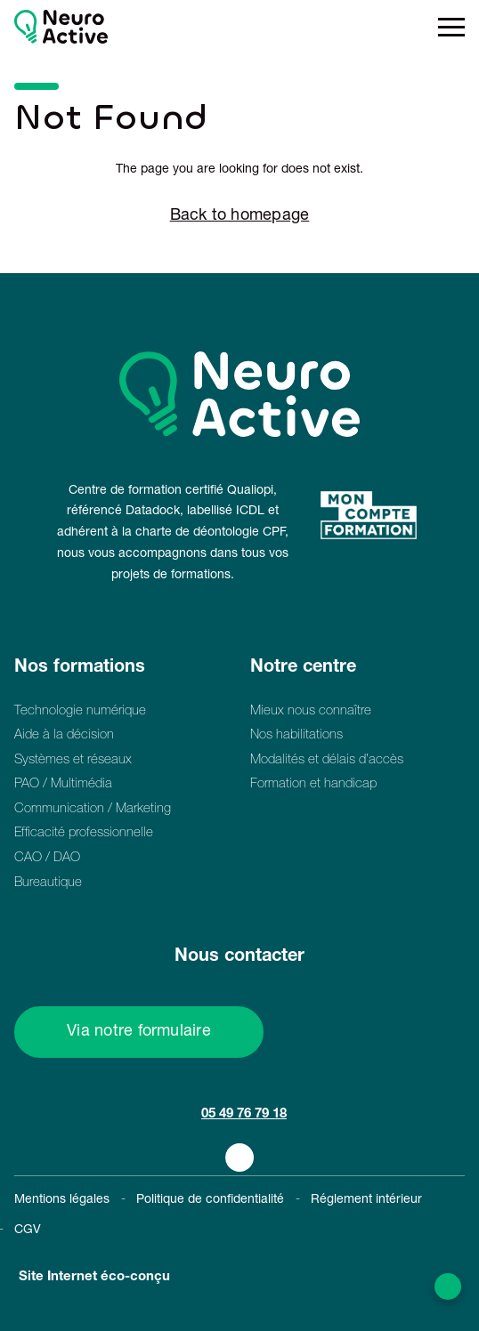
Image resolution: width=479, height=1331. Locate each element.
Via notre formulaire (139, 1032)
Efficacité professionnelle (83, 833)
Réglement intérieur (366, 1200)
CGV (27, 1230)
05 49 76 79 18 (244, 1114)
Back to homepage (240, 216)
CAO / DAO (47, 858)
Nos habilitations (296, 735)
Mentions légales (62, 1200)
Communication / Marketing (92, 809)
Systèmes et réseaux (73, 760)
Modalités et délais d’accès (326, 760)
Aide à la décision (64, 735)
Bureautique (48, 883)
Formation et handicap (313, 784)
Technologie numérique (80, 711)
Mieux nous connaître (310, 711)
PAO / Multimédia (63, 784)
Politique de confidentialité (210, 1200)
